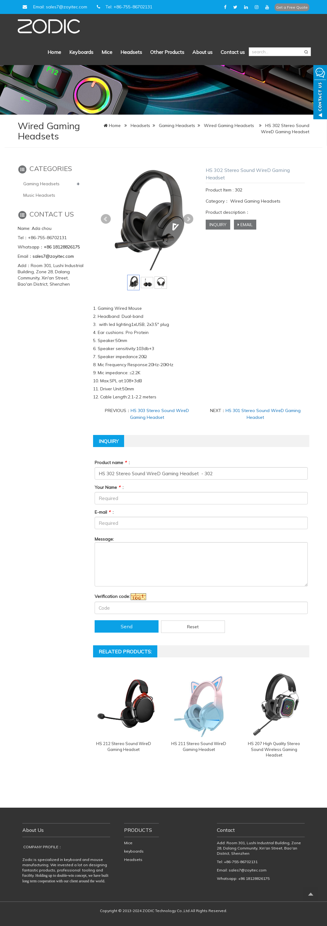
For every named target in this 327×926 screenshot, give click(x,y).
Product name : (112, 462)
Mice (106, 52)
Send (126, 626)
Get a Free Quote (292, 7)
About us (202, 52)
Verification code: (112, 596)
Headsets (131, 52)
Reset (193, 627)
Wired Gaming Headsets (229, 125)
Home (54, 52)
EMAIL (245, 224)
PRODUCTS (138, 830)
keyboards (134, 851)
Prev (106, 219)
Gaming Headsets (177, 125)
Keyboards (81, 52)
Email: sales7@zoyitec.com (54, 7)
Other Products (167, 52)
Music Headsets (39, 195)
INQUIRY (217, 224)
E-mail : (104, 512)
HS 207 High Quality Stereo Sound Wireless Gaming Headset (274, 749)
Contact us (233, 52)
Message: (104, 539)
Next (188, 219)
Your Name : (109, 487)
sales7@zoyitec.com (53, 256)
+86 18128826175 (62, 247)
